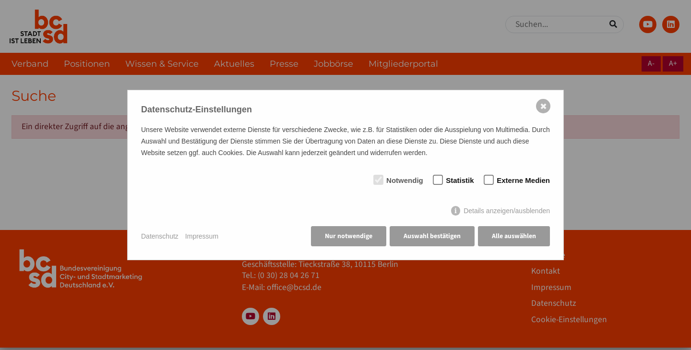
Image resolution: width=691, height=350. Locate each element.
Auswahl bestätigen (432, 236)
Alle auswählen (514, 236)
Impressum (201, 236)
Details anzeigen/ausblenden (507, 211)
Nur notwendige (348, 236)
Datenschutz (160, 236)
